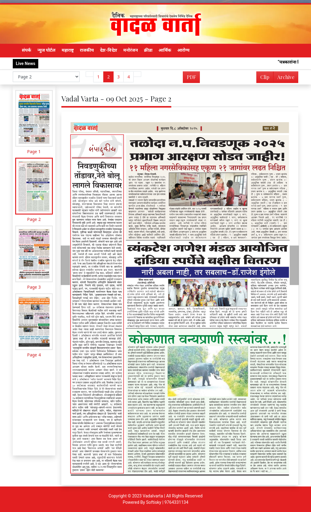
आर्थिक (165, 50)
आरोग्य (183, 50)
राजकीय (87, 50)
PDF (191, 77)
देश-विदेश (108, 50)
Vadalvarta (153, 495)
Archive (284, 78)
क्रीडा (148, 50)
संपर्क (26, 50)
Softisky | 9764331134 (167, 502)
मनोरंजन (130, 50)
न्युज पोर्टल (46, 50)
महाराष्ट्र (68, 50)
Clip (264, 77)
